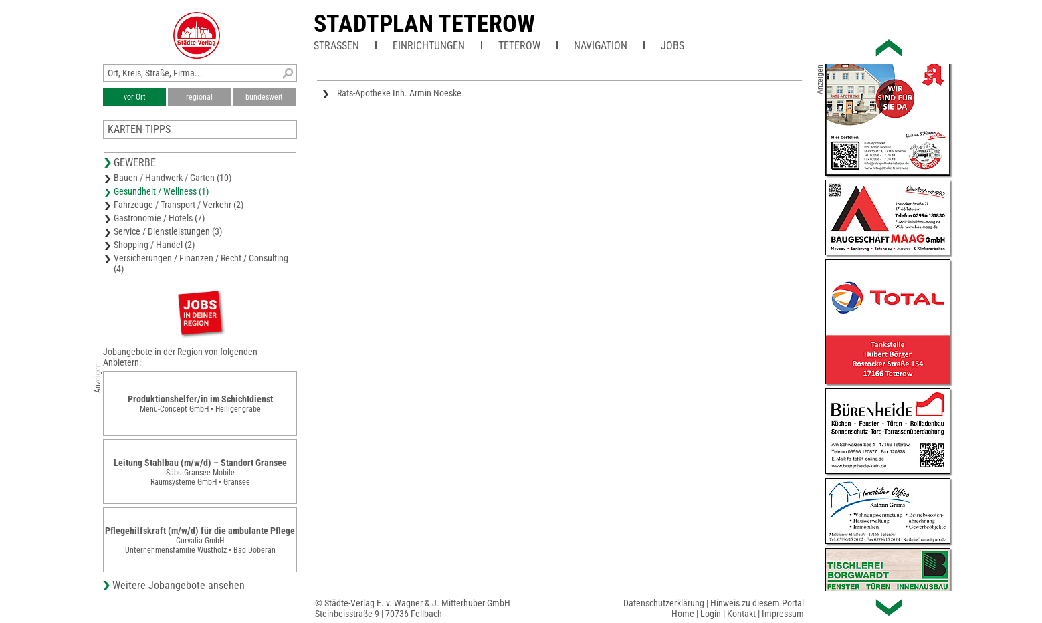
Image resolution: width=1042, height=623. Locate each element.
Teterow (519, 45)
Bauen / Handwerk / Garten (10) (172, 177)
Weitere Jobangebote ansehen (178, 585)
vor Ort (135, 97)
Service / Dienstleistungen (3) (168, 231)
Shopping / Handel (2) (154, 244)
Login (710, 613)
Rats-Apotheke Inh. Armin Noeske (399, 93)
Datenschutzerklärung (663, 603)
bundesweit (264, 97)
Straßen (336, 45)
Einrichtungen (429, 45)
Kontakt (741, 613)
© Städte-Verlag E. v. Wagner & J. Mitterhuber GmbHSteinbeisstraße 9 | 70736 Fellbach (412, 608)
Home (682, 613)
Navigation (600, 45)
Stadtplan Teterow (424, 24)
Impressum (783, 613)
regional (199, 97)
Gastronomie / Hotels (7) (159, 218)
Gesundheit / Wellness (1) (161, 191)
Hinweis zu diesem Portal (757, 603)
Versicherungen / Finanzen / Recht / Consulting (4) (201, 263)
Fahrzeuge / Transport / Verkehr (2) (178, 204)
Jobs (672, 45)
